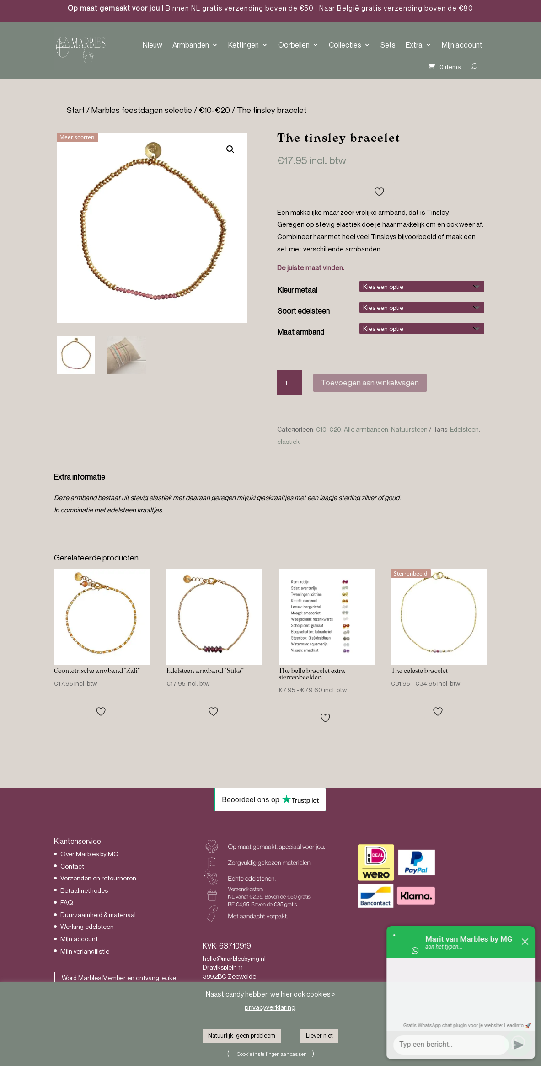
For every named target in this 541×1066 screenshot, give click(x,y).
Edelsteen (464, 429)
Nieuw (152, 44)
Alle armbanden (366, 429)
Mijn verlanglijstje (84, 951)
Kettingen (243, 44)
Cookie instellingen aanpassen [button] (272, 1054)
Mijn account (462, 44)
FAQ (66, 902)
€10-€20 (214, 110)
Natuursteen (409, 429)
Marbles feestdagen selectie (141, 110)
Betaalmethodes (84, 890)
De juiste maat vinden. (310, 267)
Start (76, 110)
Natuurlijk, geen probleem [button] (241, 1035)
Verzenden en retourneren (98, 878)
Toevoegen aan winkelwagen (370, 382)
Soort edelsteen (304, 310)
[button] (230, 149)
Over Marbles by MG (89, 854)
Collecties (345, 44)
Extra (414, 44)
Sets (388, 44)
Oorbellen (294, 44)
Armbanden (190, 44)
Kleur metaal (297, 289)
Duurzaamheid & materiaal (98, 914)
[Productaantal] (290, 382)
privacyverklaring (270, 1007)
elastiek (288, 441)
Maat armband (301, 331)
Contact (72, 866)
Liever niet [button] (319, 1035)
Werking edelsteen (87, 926)
